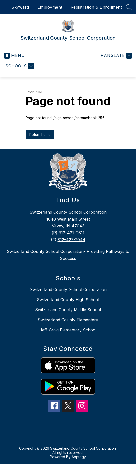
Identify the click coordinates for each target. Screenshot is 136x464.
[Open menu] (14, 55)
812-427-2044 (71, 239)
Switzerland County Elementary (68, 319)
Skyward (20, 7)
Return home (40, 134)
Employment (49, 7)
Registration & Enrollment (96, 7)
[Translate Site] (114, 55)
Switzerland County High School (68, 299)
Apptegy (79, 457)
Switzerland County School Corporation (68, 289)
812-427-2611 (71, 232)
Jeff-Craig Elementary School (68, 329)
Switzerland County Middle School (68, 309)
